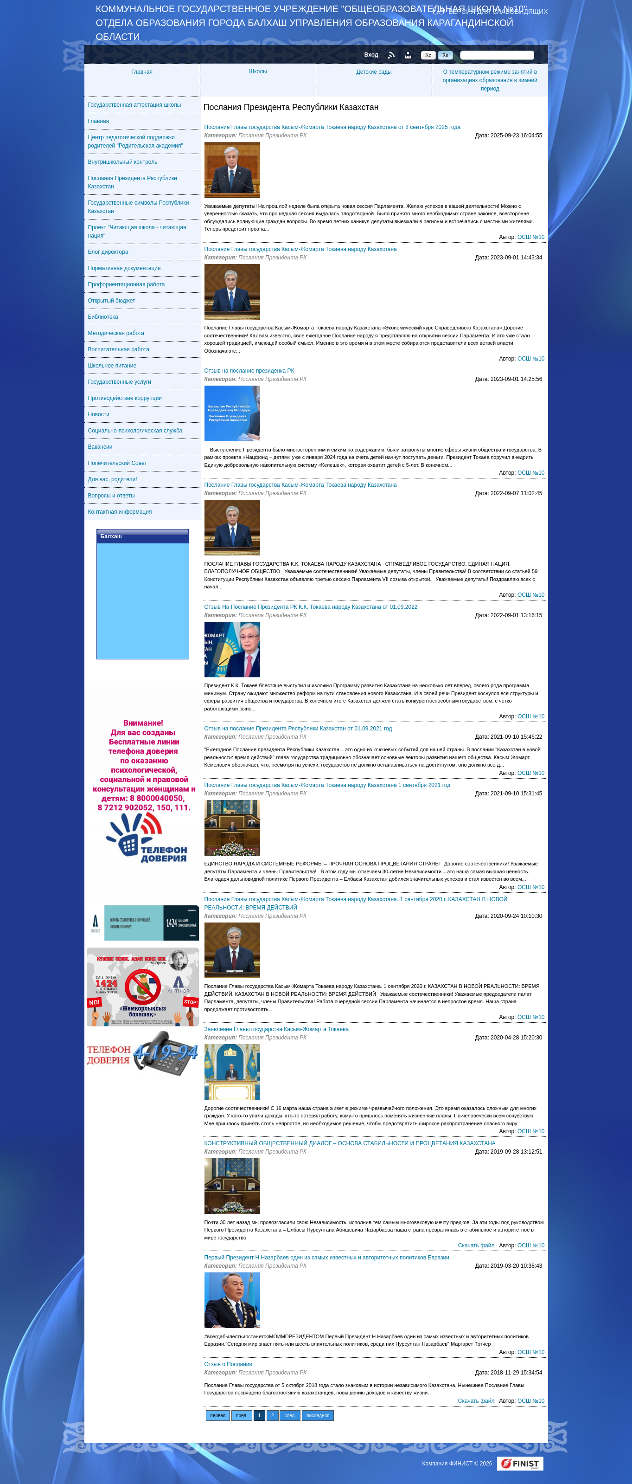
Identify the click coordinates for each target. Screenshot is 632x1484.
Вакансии (100, 447)
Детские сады (374, 72)
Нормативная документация (124, 268)
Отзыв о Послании (228, 1364)
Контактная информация (120, 512)
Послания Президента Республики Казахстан (133, 182)
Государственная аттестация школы (134, 105)
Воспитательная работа (118, 349)
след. (290, 1415)
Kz (428, 55)
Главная (142, 72)
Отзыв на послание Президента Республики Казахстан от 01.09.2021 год (298, 728)
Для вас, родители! (112, 479)
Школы (258, 71)
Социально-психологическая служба (135, 430)
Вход (371, 55)
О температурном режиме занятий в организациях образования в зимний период (490, 80)
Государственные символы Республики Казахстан (138, 207)
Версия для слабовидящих (498, 11)
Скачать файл (476, 1245)
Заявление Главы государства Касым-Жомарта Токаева (276, 1029)
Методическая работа (116, 333)
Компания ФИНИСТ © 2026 (457, 1463)
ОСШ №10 (531, 237)
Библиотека (103, 317)
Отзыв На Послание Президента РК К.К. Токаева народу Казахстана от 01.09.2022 (311, 607)
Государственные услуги (120, 382)
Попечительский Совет (117, 463)
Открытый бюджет (111, 300)
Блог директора (108, 252)
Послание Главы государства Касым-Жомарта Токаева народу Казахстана (300, 249)
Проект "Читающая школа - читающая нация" (137, 231)
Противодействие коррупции (125, 398)
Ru (445, 55)
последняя (317, 1415)
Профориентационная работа (126, 284)
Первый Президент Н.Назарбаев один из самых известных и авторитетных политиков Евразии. (327, 1257)
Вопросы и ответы (111, 495)
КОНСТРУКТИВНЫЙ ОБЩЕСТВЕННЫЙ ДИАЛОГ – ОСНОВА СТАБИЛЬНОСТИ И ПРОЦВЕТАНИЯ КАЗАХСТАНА (350, 1143)
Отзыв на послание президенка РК (249, 371)
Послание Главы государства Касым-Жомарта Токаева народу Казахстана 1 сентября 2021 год (327, 785)
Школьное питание (112, 365)
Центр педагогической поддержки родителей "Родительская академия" (135, 141)
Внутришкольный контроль (123, 162)
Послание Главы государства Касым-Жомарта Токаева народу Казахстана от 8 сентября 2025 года (332, 127)
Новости (98, 414)
